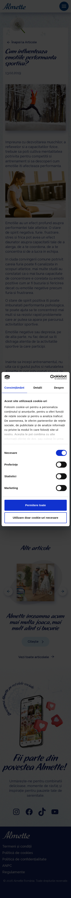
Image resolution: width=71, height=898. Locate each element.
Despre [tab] (59, 387)
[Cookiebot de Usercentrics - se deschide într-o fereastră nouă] (50, 377)
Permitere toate (35, 505)
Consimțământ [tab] (14, 387)
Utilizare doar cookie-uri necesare (35, 517)
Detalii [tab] (37, 387)
